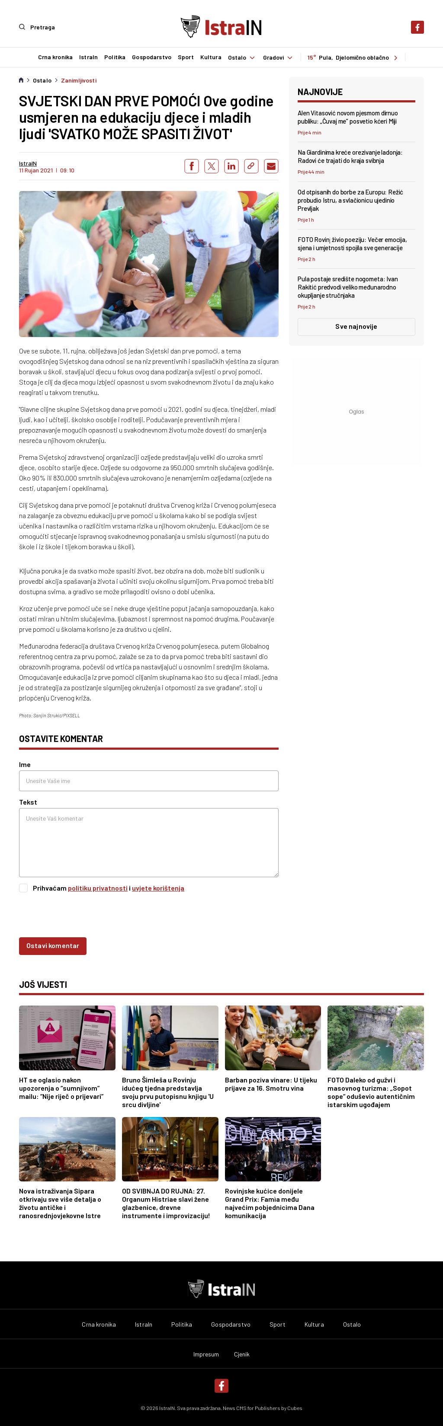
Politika (114, 57)
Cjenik (242, 1353)
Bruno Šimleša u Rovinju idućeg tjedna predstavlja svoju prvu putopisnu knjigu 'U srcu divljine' (168, 1091)
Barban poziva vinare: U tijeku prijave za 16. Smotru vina (271, 1083)
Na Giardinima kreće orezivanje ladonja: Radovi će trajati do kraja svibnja (350, 156)
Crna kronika (55, 57)
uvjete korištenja (158, 887)
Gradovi (279, 57)
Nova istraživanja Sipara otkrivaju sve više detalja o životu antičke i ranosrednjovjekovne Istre (60, 1202)
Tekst (28, 801)
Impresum (206, 1353)
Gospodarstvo (151, 57)
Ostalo (242, 57)
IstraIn (88, 57)
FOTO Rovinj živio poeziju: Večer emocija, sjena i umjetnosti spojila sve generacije (352, 243)
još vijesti (43, 984)
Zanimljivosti (78, 79)
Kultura (210, 57)
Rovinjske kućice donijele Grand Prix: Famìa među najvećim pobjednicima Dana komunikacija (270, 1202)
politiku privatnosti (98, 887)
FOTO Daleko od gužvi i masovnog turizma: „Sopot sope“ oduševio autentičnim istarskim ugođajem (371, 1091)
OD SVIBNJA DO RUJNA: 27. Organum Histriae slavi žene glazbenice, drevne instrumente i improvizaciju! (166, 1202)
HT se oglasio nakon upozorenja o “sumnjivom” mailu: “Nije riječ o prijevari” (61, 1087)
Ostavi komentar (52, 945)
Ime (25, 764)
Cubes (294, 1407)
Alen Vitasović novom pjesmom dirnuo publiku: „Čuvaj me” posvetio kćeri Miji (348, 116)
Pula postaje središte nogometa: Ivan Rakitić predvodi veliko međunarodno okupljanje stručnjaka (348, 286)
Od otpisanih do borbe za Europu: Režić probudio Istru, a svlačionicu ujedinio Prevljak (350, 200)
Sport (185, 57)
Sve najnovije (356, 325)
